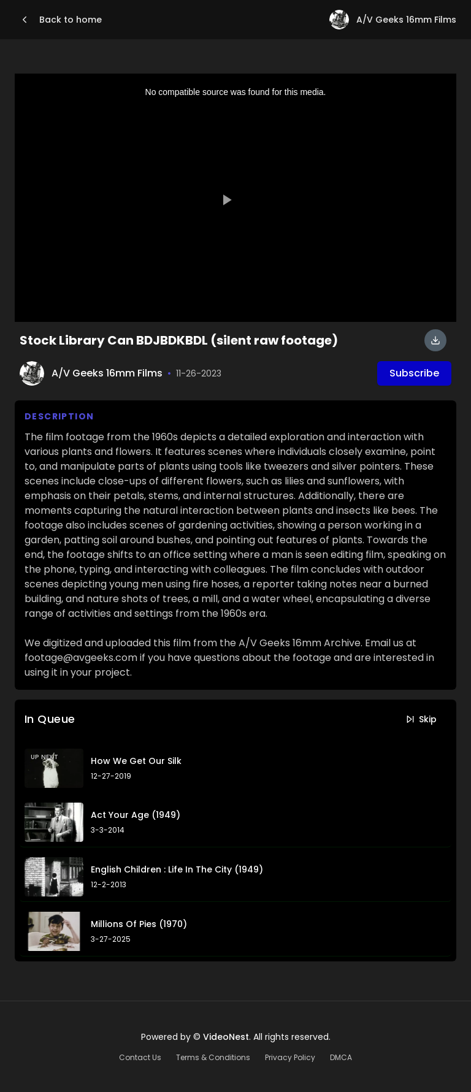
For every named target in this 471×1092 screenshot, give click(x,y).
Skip (421, 719)
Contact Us (140, 1058)
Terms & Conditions (213, 1058)
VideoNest (226, 1037)
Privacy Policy (290, 1058)
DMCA (341, 1058)
